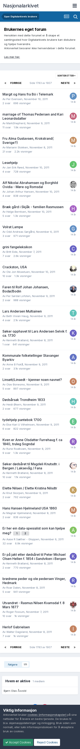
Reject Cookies (47, 742)
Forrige (16, 83)
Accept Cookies (18, 742)
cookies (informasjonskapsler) (47, 714)
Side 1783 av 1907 (41, 83)
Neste (65, 83)
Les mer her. (12, 56)
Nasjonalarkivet (21, 6)
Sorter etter (66, 75)
